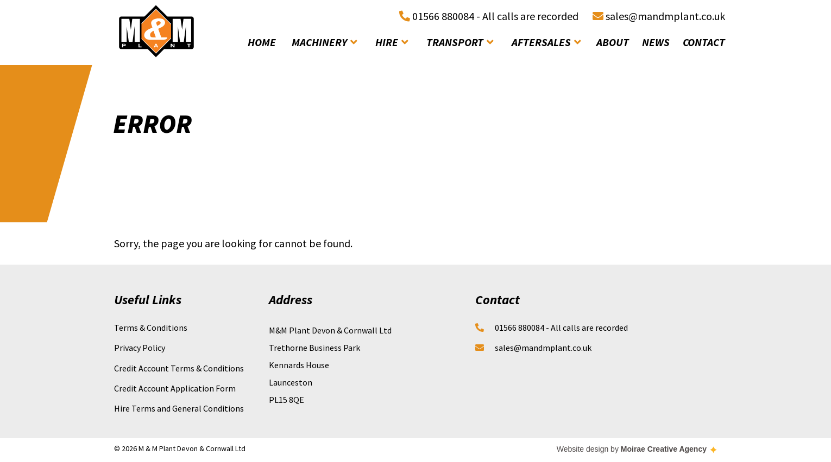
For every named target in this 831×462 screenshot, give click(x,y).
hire (391, 42)
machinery (324, 42)
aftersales (546, 42)
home (262, 42)
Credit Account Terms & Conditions (179, 368)
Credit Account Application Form (175, 388)
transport (459, 42)
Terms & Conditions (150, 327)
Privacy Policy (139, 347)
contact (704, 42)
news (656, 42)
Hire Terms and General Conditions (179, 408)
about (612, 42)
